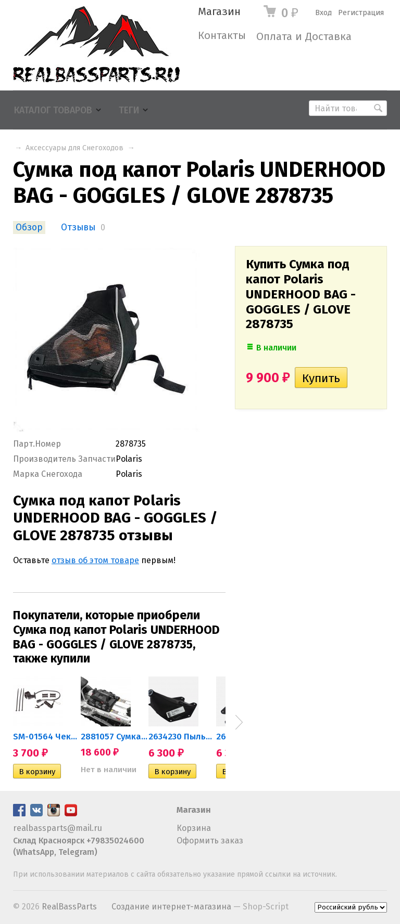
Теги (129, 110)
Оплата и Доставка (304, 36)
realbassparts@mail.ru (57, 828)
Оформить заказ (210, 840)
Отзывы (78, 227)
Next (239, 722)
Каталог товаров (53, 110)
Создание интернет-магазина (171, 907)
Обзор (29, 227)
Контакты (222, 35)
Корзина (194, 828)
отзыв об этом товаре (95, 560)
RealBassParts (69, 907)
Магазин (219, 11)
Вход (323, 12)
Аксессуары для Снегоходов (74, 148)
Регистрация (361, 12)
